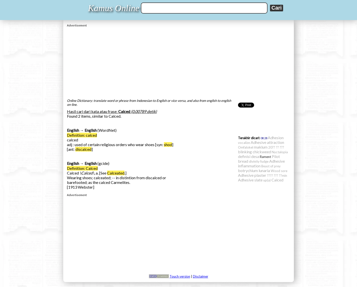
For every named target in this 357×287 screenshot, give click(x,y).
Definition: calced (82, 135)
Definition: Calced (82, 168)
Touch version (180, 276)
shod (168, 144)
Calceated (115, 173)
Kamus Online (113, 8)
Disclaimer (200, 276)
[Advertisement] (178, 61)
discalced (83, 149)
